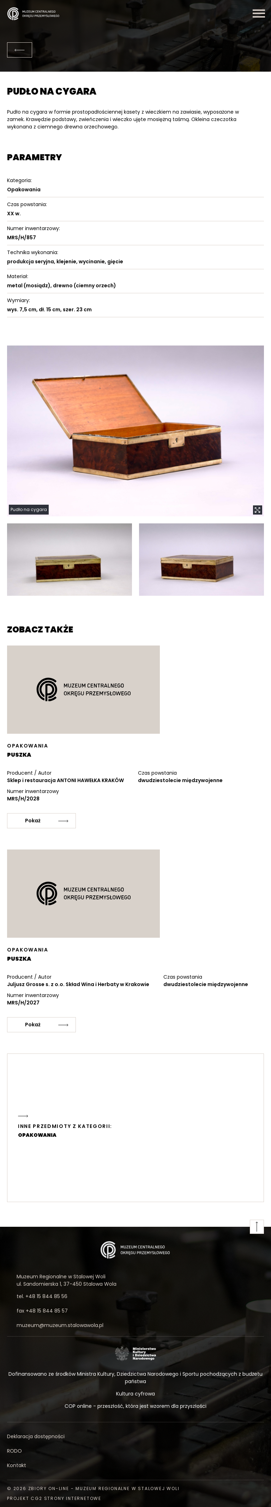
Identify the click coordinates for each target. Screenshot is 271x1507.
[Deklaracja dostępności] (135, 1436)
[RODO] (135, 1451)
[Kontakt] (135, 1465)
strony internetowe (72, 1498)
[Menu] (258, 13)
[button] (135, 431)
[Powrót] (19, 50)
